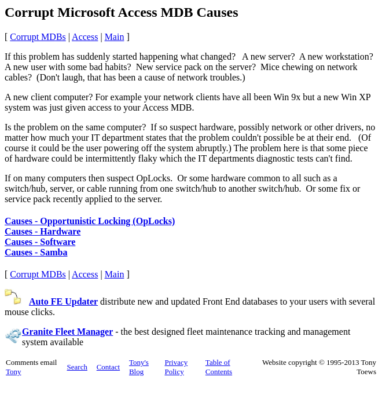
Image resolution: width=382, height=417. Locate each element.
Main (114, 37)
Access (85, 37)
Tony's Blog (139, 367)
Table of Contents (218, 367)
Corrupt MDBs (37, 37)
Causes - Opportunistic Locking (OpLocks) (90, 221)
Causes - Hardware (42, 231)
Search (77, 367)
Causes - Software (40, 242)
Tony (13, 371)
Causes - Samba (36, 252)
